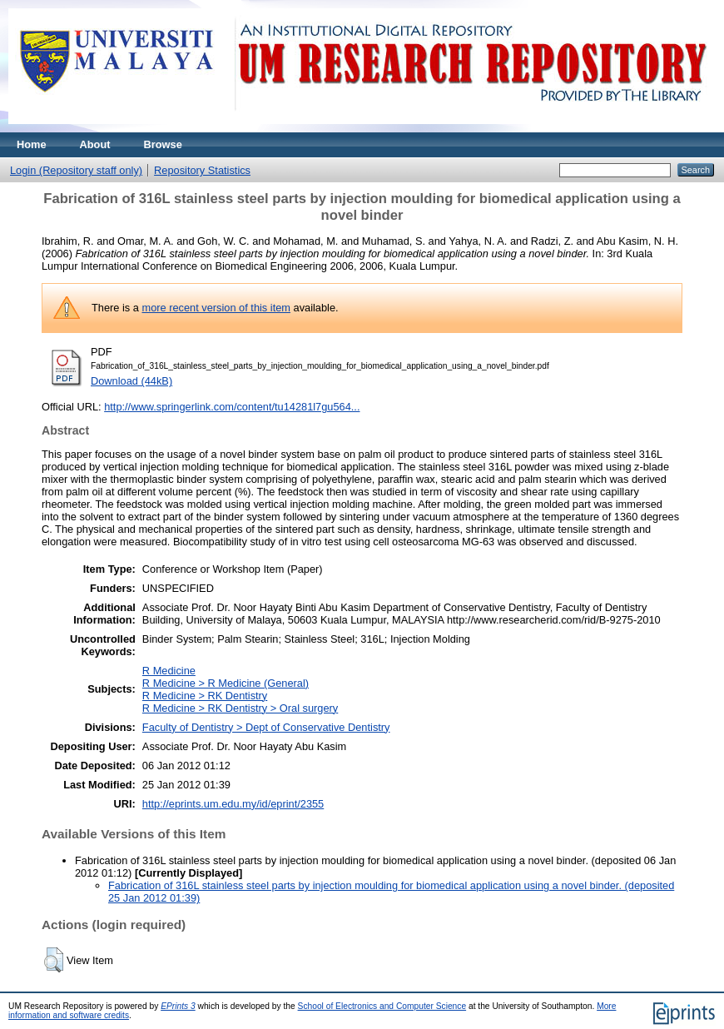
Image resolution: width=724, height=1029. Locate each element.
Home (32, 144)
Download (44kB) (131, 381)
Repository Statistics (202, 170)
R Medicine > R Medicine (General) (225, 683)
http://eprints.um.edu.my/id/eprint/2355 (233, 804)
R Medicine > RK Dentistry (204, 695)
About (95, 144)
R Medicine (169, 670)
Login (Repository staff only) (76, 170)
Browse (163, 144)
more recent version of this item (215, 307)
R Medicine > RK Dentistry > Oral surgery (240, 708)
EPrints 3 (178, 1006)
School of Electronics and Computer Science (382, 1006)
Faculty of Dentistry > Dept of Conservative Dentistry (266, 727)
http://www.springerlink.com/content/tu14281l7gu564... (232, 406)
